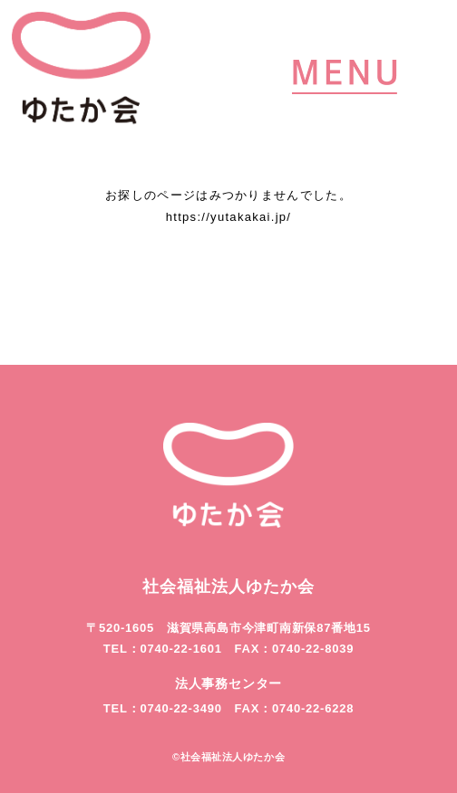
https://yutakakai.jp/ (229, 217)
